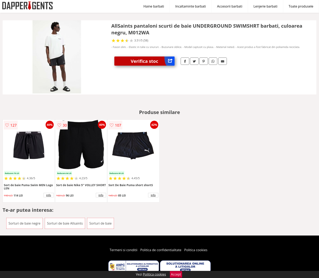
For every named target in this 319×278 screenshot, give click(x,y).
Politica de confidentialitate (160, 250)
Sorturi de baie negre (24, 223)
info (48, 195)
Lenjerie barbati (265, 6)
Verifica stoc (153, 61)
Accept (176, 274)
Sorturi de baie (100, 223)
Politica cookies (196, 250)
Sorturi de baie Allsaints (65, 223)
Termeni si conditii (124, 250)
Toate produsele (301, 6)
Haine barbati (153, 6)
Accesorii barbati (229, 6)
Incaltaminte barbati (190, 6)
